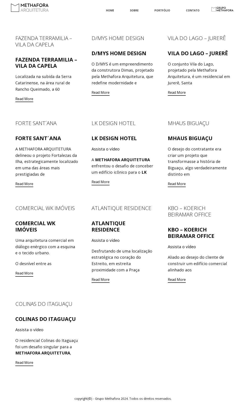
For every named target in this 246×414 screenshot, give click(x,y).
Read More (24, 98)
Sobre (134, 10)
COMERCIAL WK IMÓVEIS (45, 208)
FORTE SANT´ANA (36, 123)
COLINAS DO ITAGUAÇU (43, 303)
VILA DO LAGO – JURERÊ (197, 38)
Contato (193, 10)
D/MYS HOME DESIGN (118, 38)
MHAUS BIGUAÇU (188, 123)
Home (110, 10)
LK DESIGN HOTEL (114, 123)
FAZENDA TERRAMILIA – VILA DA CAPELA (43, 41)
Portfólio (162, 10)
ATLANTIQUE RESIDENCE (121, 208)
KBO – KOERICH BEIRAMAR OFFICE (189, 211)
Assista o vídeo (106, 149)
